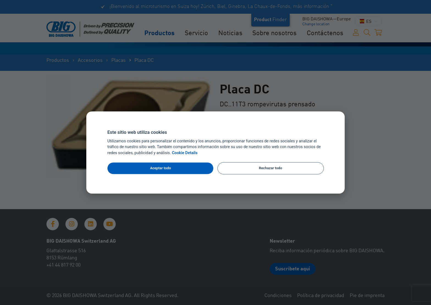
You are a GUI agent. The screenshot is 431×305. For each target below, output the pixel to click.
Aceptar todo (160, 168)
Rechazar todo (270, 168)
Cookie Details (184, 153)
